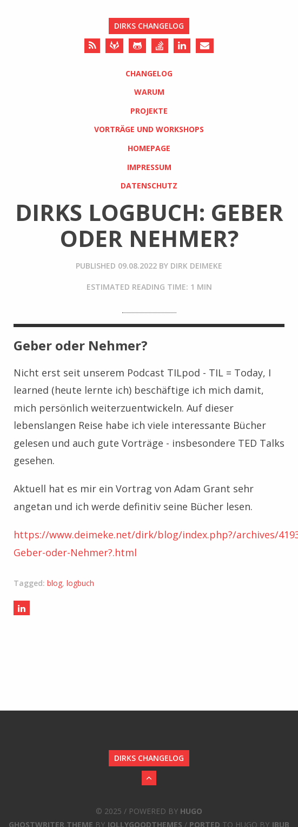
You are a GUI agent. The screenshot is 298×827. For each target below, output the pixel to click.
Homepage (149, 148)
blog (54, 583)
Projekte (149, 111)
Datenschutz (149, 185)
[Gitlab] (114, 45)
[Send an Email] (205, 45)
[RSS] (92, 45)
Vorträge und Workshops (149, 129)
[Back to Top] (149, 778)
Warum (149, 92)
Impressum (149, 167)
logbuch (80, 583)
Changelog (149, 73)
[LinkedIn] (182, 45)
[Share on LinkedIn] (22, 608)
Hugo (191, 811)
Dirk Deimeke (196, 266)
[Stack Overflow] (159, 45)
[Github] (137, 45)
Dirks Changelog (149, 26)
